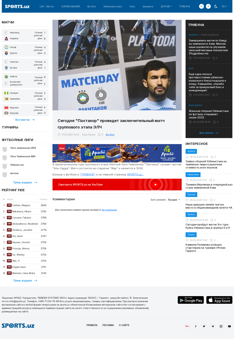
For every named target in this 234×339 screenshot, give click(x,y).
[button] (208, 6)
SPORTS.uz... (135, 174)
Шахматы (148, 6)
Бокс (132, 6)
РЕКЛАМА (108, 325)
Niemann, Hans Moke (21, 273)
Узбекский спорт (112, 6)
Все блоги (209, 132)
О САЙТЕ (124, 325)
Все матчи (25, 119)
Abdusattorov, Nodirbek (22, 223)
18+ (187, 326)
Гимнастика (193, 174)
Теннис (191, 234)
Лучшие (173, 199)
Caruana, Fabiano (19, 217)
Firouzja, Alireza (18, 248)
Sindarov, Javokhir (19, 230)
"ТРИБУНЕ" (87, 174)
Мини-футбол (195, 105)
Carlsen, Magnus (18, 205)
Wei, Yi (13, 260)
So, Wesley (16, 254)
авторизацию (109, 209)
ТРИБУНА (184, 6)
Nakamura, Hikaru (19, 211)
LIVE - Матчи (47, 6)
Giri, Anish (15, 236)
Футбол (91, 6)
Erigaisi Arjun (16, 267)
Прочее (191, 194)
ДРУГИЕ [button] (165, 6)
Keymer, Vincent (18, 242)
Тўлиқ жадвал (25, 182)
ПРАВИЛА (91, 325)
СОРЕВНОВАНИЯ (70, 6)
